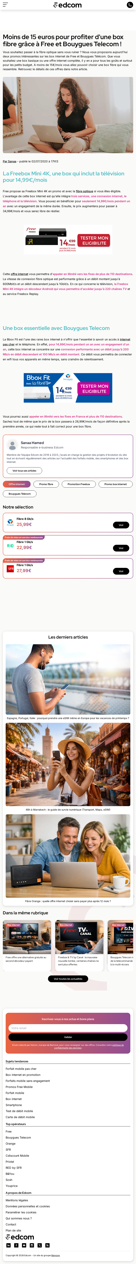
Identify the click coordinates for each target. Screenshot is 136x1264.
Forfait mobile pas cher (21, 1069)
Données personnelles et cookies (28, 1206)
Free (9, 1131)
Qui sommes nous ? (19, 1218)
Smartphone (14, 1105)
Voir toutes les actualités (68, 978)
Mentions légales (17, 1200)
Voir (121, 525)
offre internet (19, 274)
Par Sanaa (9, 161)
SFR (8, 1149)
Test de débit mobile (19, 1111)
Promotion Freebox (79, 484)
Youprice (12, 1186)
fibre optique (84, 191)
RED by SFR (14, 1167)
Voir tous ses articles (24, 470)
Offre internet (17, 484)
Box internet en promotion (23, 1075)
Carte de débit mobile (20, 1117)
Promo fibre (46, 484)
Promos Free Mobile (19, 1087)
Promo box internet (115, 484)
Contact (11, 1224)
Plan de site (13, 1230)
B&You (10, 1174)
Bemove (55, 1255)
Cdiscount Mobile (17, 1155)
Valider (68, 1037)
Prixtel (10, 1161)
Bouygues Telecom (20, 493)
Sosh (9, 1180)
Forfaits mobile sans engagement (28, 1081)
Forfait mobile (15, 1093)
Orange (10, 1143)
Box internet (14, 1099)
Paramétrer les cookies (21, 1212)
